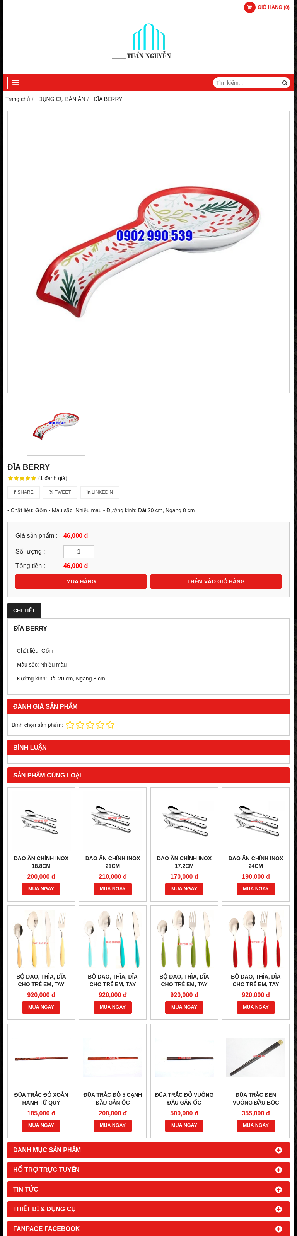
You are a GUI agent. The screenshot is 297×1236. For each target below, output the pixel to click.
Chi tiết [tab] (24, 610)
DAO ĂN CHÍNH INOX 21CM (112, 862)
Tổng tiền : (30, 565)
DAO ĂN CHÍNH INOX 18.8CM (41, 862)
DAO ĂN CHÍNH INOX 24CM (256, 862)
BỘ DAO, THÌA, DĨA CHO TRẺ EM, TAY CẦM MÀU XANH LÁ (184, 984)
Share (24, 492)
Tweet (60, 492)
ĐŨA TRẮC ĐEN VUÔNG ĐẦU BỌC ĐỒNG (256, 1102)
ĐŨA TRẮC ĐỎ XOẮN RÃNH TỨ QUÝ (41, 1099)
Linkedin (100, 492)
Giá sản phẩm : (36, 535)
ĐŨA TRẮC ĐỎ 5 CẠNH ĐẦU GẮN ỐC (113, 1099)
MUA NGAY (41, 889)
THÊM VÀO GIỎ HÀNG (216, 581)
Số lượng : (30, 551)
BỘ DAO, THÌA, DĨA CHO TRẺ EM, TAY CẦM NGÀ (41, 984)
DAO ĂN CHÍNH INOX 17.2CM (184, 862)
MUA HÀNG (81, 581)
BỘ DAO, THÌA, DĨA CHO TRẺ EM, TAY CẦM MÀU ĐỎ (255, 984)
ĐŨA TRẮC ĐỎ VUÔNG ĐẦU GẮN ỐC (184, 1099)
